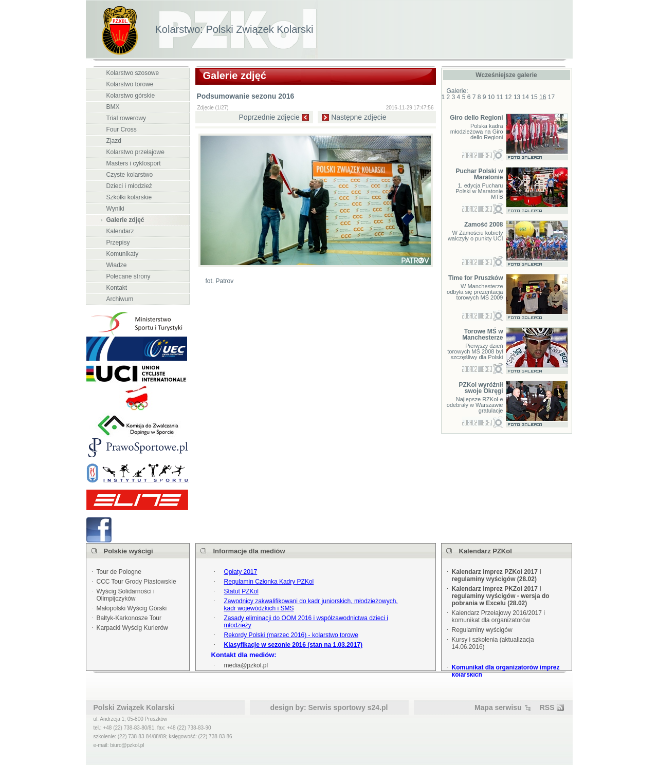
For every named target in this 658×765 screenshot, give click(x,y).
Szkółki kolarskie (129, 197)
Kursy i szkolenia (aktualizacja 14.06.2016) (493, 643)
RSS (547, 707)
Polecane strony (128, 276)
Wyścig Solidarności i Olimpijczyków (126, 595)
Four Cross (121, 129)
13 (517, 97)
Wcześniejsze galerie (506, 75)
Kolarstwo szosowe (132, 73)
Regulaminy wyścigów (482, 629)
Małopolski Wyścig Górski (132, 608)
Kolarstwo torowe (130, 84)
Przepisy (118, 242)
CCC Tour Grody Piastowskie (136, 581)
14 (525, 97)
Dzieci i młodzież (129, 186)
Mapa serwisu (498, 707)
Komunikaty (122, 253)
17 (551, 97)
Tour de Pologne (119, 571)
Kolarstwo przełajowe (135, 152)
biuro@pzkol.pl (127, 745)
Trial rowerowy (126, 118)
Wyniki (115, 208)
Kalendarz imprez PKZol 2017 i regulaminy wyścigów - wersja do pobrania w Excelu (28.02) (501, 596)
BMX (113, 106)
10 (491, 97)
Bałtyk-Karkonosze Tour (129, 618)
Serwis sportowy (336, 707)
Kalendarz (120, 231)
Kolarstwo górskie (130, 95)
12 (508, 97)
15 (534, 97)
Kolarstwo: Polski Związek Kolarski (234, 29)
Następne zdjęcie (358, 117)
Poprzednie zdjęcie (269, 117)
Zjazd (113, 140)
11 (499, 97)
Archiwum (120, 299)
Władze (116, 265)
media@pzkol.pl (246, 665)
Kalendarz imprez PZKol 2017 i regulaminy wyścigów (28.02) (496, 575)
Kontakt (116, 287)
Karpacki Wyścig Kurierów (132, 627)
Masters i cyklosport (133, 163)
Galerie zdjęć (125, 219)
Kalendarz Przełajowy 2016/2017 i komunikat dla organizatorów (498, 616)
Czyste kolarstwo (129, 174)
